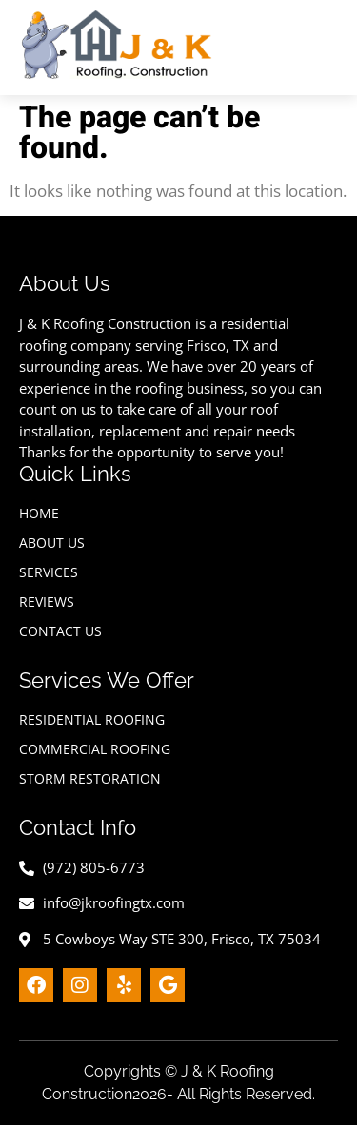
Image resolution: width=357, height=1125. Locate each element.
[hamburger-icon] (326, 47)
